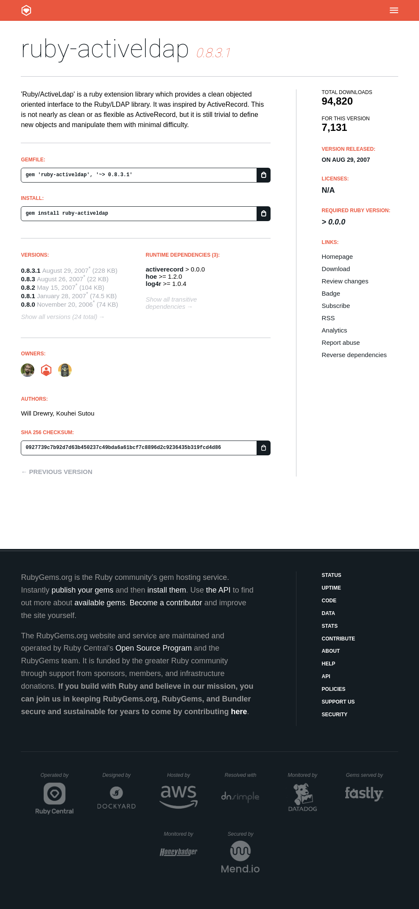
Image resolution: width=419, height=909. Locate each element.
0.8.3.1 (30, 270)
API (326, 676)
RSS (328, 317)
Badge (331, 293)
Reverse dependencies (354, 354)
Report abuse (341, 342)
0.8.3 (28, 279)
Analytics (334, 330)
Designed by (118, 775)
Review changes (345, 281)
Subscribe (336, 305)
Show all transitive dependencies (171, 303)
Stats (330, 626)
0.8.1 (28, 295)
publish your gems (82, 590)
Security (335, 715)
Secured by (244, 834)
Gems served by (365, 775)
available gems (100, 603)
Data (328, 613)
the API (218, 590)
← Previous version (56, 471)
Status (331, 575)
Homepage (337, 256)
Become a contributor (166, 603)
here (239, 711)
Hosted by (182, 775)
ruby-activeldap (105, 48)
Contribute (338, 639)
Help (328, 664)
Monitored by (305, 775)
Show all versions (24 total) (59, 316)
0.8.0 (28, 304)
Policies (334, 689)
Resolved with (242, 775)
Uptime (331, 588)
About (331, 651)
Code (329, 601)
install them (167, 590)
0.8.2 (28, 287)
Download (336, 268)
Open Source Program (153, 648)
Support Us (338, 702)
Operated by (57, 778)
